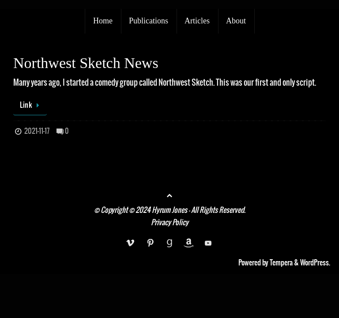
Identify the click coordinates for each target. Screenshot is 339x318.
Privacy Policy (169, 223)
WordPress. (315, 263)
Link (31, 105)
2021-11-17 (36, 131)
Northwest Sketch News (85, 63)
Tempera (281, 263)
